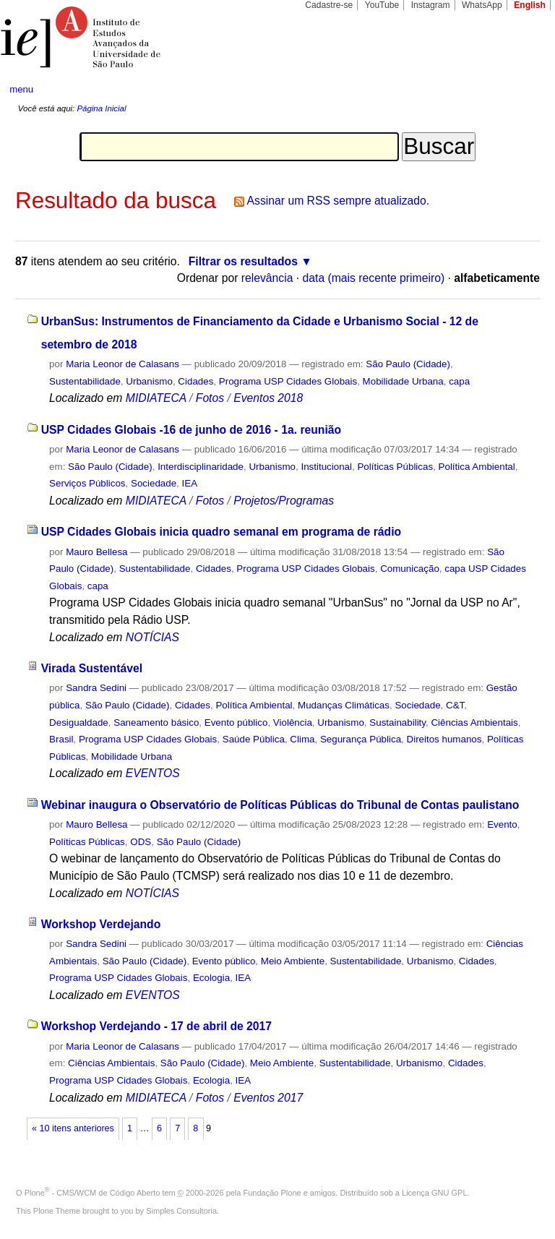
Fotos (210, 398)
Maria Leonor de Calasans (122, 364)
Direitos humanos (444, 739)
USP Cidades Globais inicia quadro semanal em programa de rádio (221, 532)
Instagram (430, 5)
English (530, 5)
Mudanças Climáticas (344, 705)
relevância (267, 278)
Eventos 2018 (268, 398)
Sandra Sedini (96, 687)
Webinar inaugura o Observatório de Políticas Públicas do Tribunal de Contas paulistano (280, 805)
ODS (140, 841)
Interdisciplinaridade (201, 466)
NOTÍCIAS (152, 637)
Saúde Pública (254, 739)
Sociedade (153, 483)
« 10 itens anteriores (73, 1128)
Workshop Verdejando (101, 924)
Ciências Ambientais (474, 722)
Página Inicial (101, 108)
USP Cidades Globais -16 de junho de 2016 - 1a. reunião (191, 430)
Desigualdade (78, 722)
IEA (190, 483)
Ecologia (211, 977)
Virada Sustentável (91, 668)
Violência (292, 722)
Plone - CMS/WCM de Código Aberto (92, 1192)
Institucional (326, 466)
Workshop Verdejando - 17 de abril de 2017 (156, 1026)
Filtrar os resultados (243, 261)
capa (459, 381)
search (516, 89)
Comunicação (409, 568)
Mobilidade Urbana (403, 381)
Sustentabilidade (85, 381)
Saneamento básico (156, 722)
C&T (455, 705)
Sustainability (397, 722)
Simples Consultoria (181, 1210)
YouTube (382, 5)
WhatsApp (482, 5)
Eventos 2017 (268, 1098)
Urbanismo (149, 381)
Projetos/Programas (283, 500)
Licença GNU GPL (434, 1192)
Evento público (236, 722)
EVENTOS (153, 773)
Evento (502, 824)
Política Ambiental (477, 466)
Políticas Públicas (395, 466)
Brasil (61, 739)
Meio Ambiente (292, 961)
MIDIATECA (156, 398)
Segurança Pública (360, 739)
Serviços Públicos (87, 483)
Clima (302, 739)
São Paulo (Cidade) (408, 364)
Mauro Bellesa (96, 551)
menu (21, 89)
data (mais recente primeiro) (374, 278)
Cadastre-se (329, 5)
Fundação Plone (272, 1192)
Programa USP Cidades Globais (288, 381)
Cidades (195, 381)
